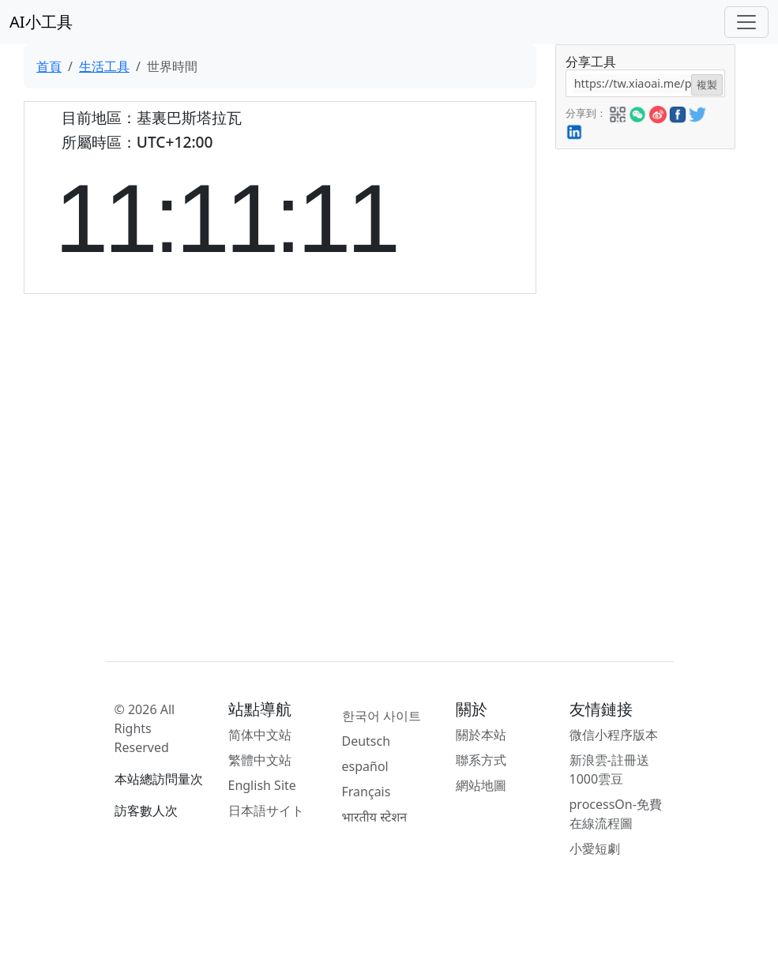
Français (366, 791)
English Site (262, 785)
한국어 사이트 (381, 715)
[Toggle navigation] (746, 22)
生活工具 (104, 66)
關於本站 (481, 734)
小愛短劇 (594, 848)
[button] (617, 112)
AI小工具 (41, 21)
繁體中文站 (259, 760)
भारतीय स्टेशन (375, 817)
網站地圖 (481, 785)
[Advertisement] (644, 386)
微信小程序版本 (613, 734)
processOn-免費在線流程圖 (615, 814)
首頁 (49, 66)
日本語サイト (266, 810)
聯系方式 (481, 760)
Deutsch (366, 741)
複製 (707, 84)
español (365, 766)
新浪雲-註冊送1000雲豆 (609, 769)
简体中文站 (259, 734)
